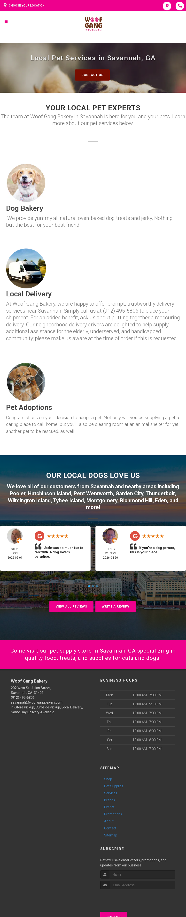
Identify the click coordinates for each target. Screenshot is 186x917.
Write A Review (115, 606)
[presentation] (126, 898)
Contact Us (92, 75)
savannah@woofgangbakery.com (36, 702)
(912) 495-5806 (23, 697)
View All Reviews (71, 606)
